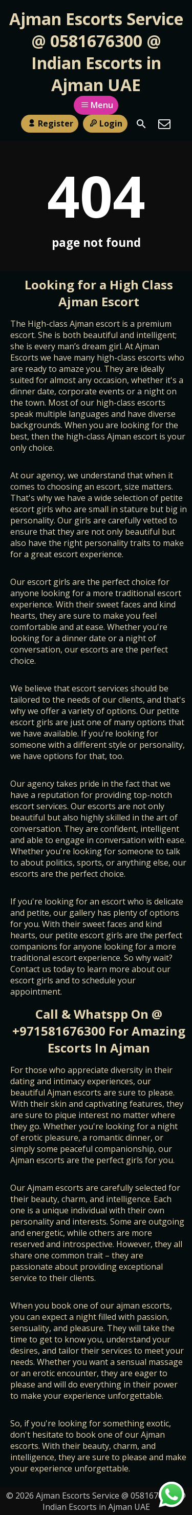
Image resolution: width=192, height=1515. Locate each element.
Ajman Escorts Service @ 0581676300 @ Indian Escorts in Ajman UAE (96, 52)
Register (49, 123)
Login (105, 123)
